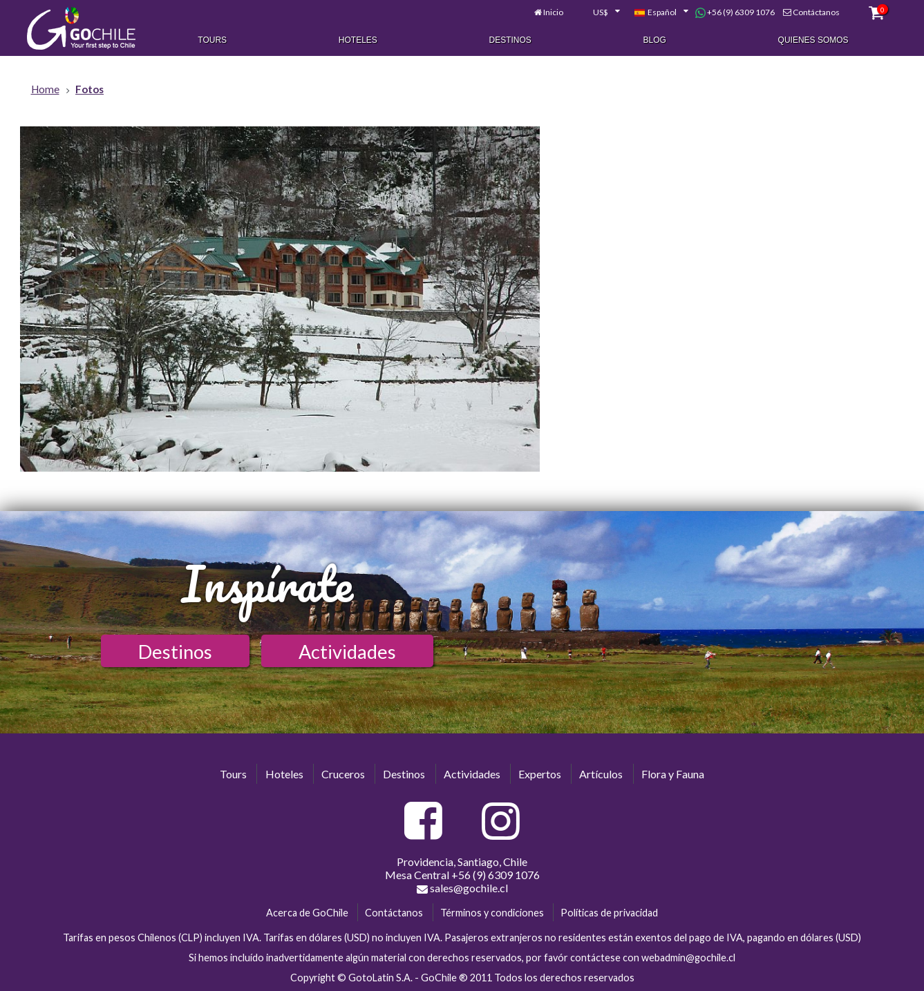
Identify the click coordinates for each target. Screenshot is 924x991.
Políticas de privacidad (609, 912)
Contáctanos (816, 12)
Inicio (553, 12)
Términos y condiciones (492, 912)
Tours (212, 40)
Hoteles (358, 40)
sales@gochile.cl (462, 888)
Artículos (601, 773)
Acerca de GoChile (307, 912)
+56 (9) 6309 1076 (735, 12)
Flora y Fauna (672, 773)
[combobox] (598, 12)
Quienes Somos (813, 40)
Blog (654, 40)
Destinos (510, 40)
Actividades (347, 651)
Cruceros (343, 773)
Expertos (539, 773)
